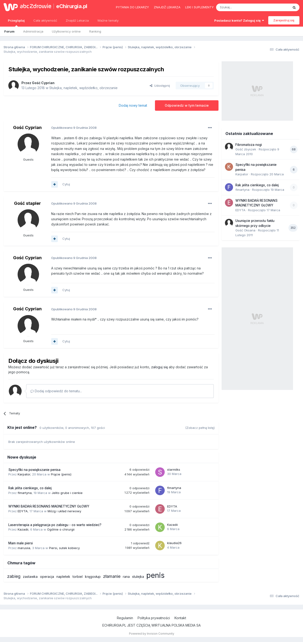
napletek (63, 577)
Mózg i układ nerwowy (64, 511)
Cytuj (66, 184)
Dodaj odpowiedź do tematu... (56, 391)
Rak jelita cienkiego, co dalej (30, 488)
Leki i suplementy (199, 7)
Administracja (33, 31)
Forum (9, 31)
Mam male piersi (20, 543)
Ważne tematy (108, 20)
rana (126, 577)
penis (155, 575)
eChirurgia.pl (71, 6)
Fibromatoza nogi (248, 145)
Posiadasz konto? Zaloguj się (239, 20)
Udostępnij (160, 85)
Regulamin (125, 618)
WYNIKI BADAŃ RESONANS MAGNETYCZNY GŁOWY (48, 506)
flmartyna (25, 493)
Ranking (95, 31)
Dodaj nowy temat (133, 105)
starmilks (173, 469)
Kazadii (23, 529)
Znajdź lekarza (167, 7)
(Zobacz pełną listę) (200, 428)
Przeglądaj (16, 23)
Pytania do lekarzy (132, 7)
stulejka (138, 577)
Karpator (24, 474)
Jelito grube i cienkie (67, 493)
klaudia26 (174, 543)
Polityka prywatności (154, 618)
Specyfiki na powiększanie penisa (34, 470)
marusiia (24, 548)
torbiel (78, 577)
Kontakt (180, 618)
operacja (47, 577)
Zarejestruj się (283, 20)
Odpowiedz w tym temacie (187, 105)
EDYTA (23, 511)
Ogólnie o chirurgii (61, 529)
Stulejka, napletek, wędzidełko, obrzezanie (83, 88)
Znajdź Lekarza (77, 20)
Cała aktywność (45, 20)
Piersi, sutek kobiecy (64, 548)
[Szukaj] (240, 7)
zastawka (30, 577)
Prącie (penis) (61, 474)
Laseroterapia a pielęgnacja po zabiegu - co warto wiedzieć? (54, 525)
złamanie (111, 576)
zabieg (13, 576)
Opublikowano (74, 127)
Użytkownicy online (66, 31)
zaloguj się (159, 367)
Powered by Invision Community (151, 633)
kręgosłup (93, 577)
